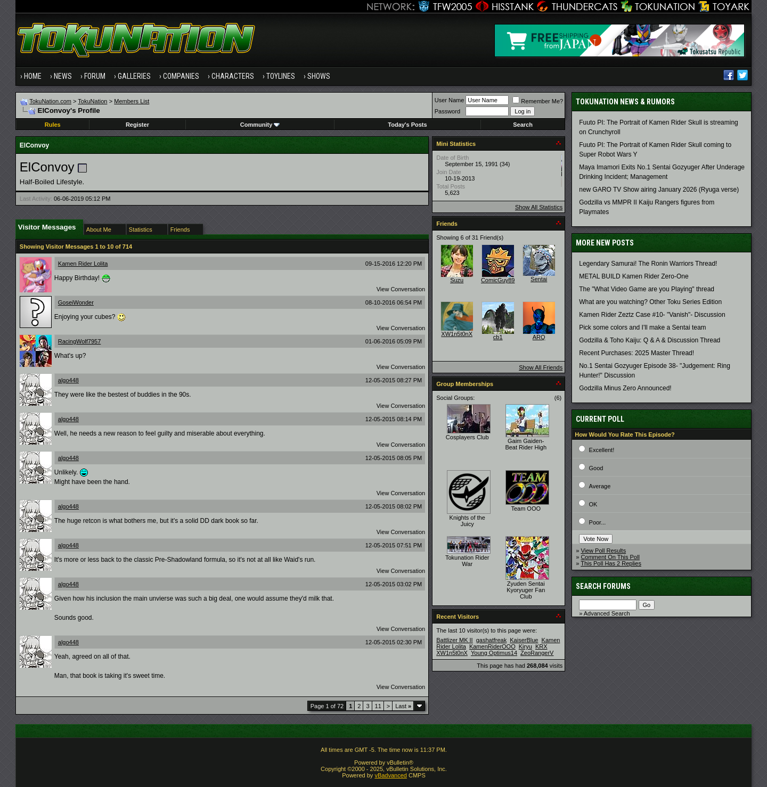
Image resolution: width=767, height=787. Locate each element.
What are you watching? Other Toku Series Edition (650, 302)
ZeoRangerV (536, 653)
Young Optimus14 (494, 653)
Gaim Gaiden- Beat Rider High (525, 444)
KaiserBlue (524, 640)
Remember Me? (537, 101)
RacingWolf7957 (79, 341)
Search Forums (603, 586)
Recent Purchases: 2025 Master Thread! (636, 353)
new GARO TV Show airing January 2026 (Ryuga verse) (659, 189)
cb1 (498, 337)
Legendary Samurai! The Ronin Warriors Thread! (648, 263)
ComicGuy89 (498, 280)
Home (33, 76)
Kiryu (525, 646)
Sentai (539, 279)
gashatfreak (491, 640)
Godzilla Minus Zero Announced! (625, 388)
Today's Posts (407, 124)
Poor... (597, 522)
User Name (449, 100)
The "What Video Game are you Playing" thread (646, 289)
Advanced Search (607, 613)
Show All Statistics (538, 207)
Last (403, 706)
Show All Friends (540, 367)
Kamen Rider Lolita (83, 263)
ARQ (539, 337)
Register (137, 124)
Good (596, 468)
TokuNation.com (50, 101)
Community (260, 124)
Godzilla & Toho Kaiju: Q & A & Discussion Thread (649, 340)
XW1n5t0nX (456, 334)
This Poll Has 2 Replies (611, 563)
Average (600, 486)
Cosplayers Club (467, 437)
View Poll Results (603, 550)
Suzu (456, 280)
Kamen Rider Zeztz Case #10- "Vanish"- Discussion (652, 314)
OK (593, 504)
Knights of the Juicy (467, 520)
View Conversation (401, 289)
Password (447, 111)
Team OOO (526, 508)
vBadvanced (390, 775)
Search (523, 124)
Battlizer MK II (454, 640)
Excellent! (602, 450)
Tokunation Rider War (467, 560)
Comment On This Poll (610, 557)
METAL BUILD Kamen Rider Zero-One (633, 276)
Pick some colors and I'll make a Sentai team (642, 327)
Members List (131, 101)
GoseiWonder (76, 302)
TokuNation (92, 101)
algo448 (68, 380)
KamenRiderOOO (492, 646)
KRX (541, 646)
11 (378, 706)
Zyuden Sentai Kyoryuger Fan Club (526, 590)
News (63, 76)
